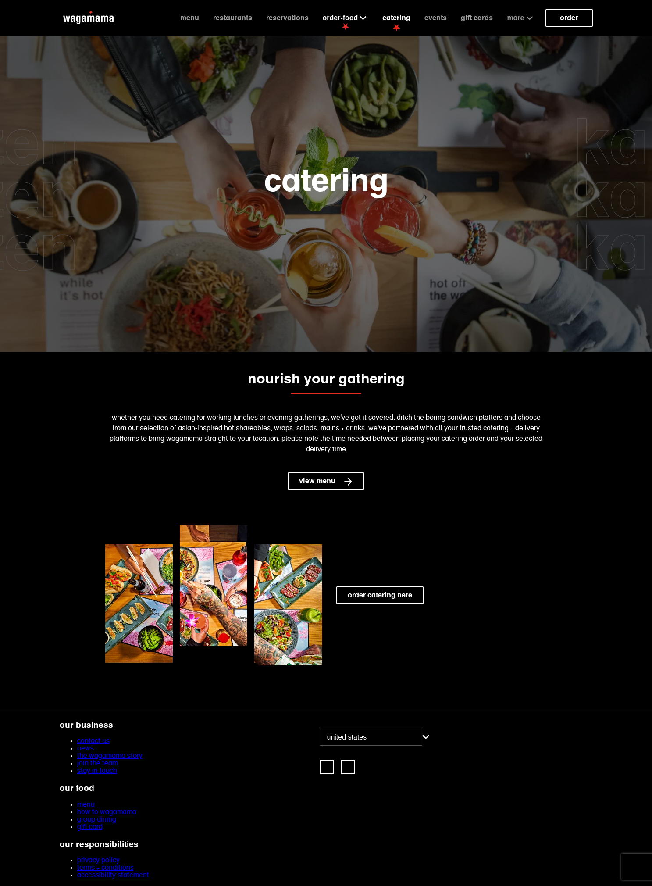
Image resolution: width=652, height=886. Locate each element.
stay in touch (97, 771)
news (85, 748)
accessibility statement (113, 875)
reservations (287, 18)
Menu (189, 18)
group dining (96, 819)
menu (86, 804)
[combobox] (371, 737)
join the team (97, 763)
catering (396, 18)
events (435, 18)
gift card (90, 827)
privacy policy (98, 860)
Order (569, 18)
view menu (326, 481)
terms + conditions (105, 868)
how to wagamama (106, 812)
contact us (93, 741)
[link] (327, 767)
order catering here (380, 595)
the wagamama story (110, 756)
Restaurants (232, 18)
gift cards (477, 18)
